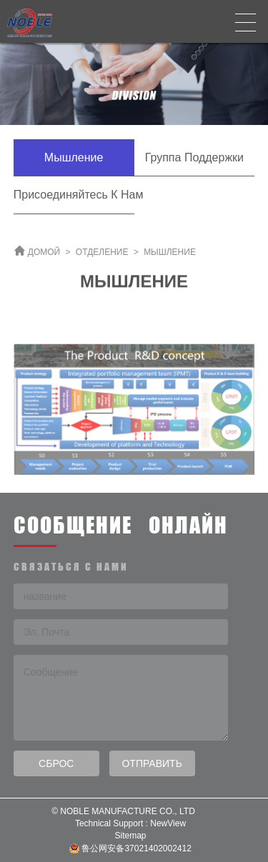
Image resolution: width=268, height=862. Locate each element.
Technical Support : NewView (130, 823)
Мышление (74, 157)
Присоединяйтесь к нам (74, 195)
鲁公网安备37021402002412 (130, 848)
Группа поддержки (194, 157)
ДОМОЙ (44, 252)
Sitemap (130, 836)
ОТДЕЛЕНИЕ (102, 252)
